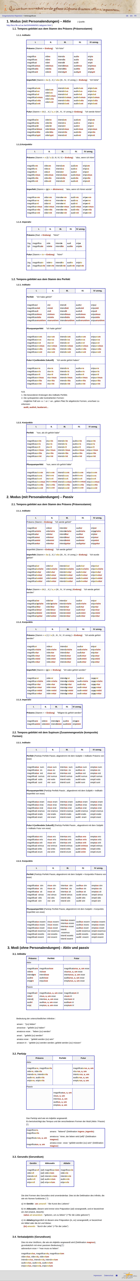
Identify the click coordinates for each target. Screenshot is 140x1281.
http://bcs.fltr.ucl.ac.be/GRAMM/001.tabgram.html (29, 25)
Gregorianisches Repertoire (12, 16)
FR (135, 16)
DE (127, 16)
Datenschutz (108, 1275)
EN (131, 16)
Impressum (98, 1275)
